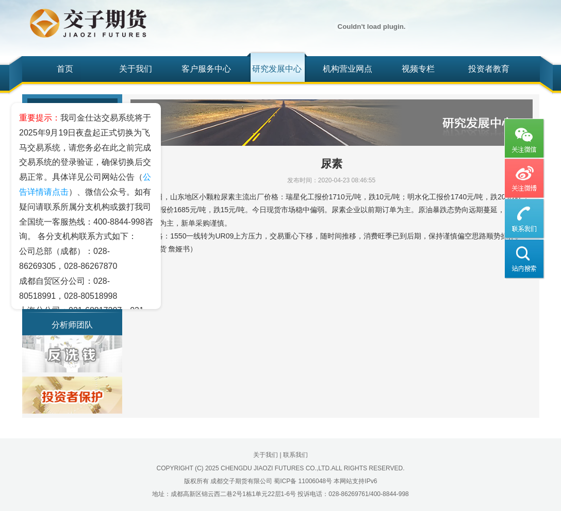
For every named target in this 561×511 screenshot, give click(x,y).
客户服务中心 (206, 68)
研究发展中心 (277, 68)
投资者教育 (488, 68)
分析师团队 (72, 324)
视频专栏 (418, 68)
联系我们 (295, 454)
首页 (65, 68)
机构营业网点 (347, 68)
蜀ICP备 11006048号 (303, 481)
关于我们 (135, 68)
